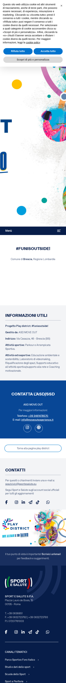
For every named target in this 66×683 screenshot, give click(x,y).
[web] (39, 428)
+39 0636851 (15, 613)
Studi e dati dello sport (17, 667)
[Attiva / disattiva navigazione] (59, 231)
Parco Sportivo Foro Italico (20, 659)
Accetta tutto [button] (48, 51)
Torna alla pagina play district (33, 448)
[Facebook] (6, 502)
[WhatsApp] (48, 502)
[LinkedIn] (23, 502)
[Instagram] (16, 502)
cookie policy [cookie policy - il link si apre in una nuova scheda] (33, 42)
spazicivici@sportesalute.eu (20, 484)
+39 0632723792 (17, 617)
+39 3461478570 (38, 415)
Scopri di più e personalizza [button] (33, 59)
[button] (61, 5)
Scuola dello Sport (15, 674)
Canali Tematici (16, 652)
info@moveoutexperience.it (37, 419)
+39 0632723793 (38, 617)
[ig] (27, 428)
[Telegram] (30, 502)
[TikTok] (37, 502)
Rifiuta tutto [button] (18, 51)
